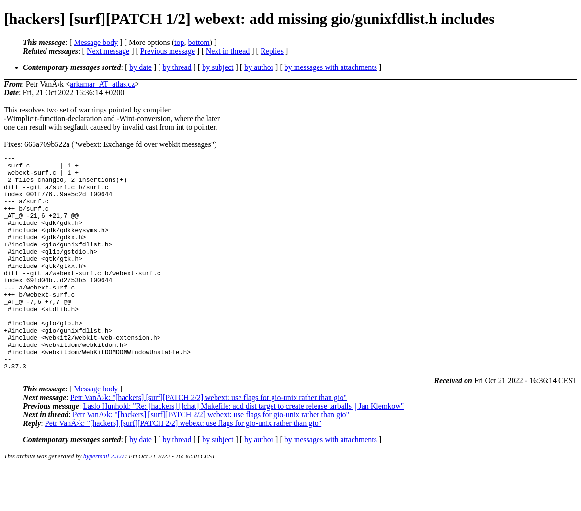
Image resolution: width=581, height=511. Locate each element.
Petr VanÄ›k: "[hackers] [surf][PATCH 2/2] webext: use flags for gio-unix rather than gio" (208, 440)
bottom (198, 42)
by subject (217, 67)
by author (258, 67)
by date (140, 67)
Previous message (167, 51)
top (179, 42)
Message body (96, 42)
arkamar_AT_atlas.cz (102, 84)
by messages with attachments (331, 67)
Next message (108, 51)
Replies (272, 51)
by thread (177, 67)
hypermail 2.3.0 (103, 499)
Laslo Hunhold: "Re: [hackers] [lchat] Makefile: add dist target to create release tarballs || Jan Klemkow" (243, 449)
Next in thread (228, 51)
